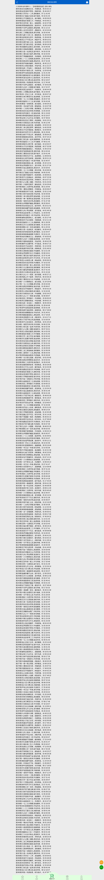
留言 (101, 867)
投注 (101, 862)
